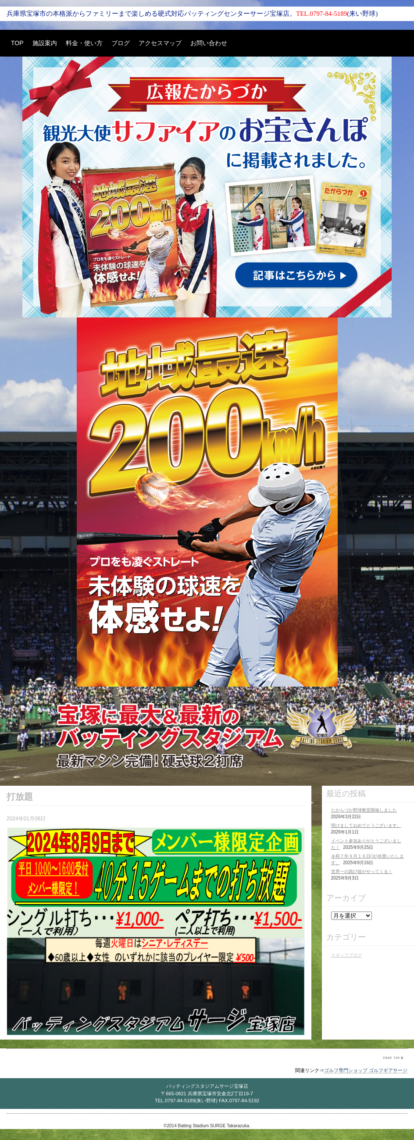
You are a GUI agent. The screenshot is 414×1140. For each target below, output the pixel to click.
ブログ (120, 42)
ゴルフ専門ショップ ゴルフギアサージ (365, 1070)
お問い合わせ (208, 42)
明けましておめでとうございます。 (366, 825)
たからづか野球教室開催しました (364, 810)
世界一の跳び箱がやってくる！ (362, 871)
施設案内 (44, 42)
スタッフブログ (346, 955)
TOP (17, 42)
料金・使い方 (84, 42)
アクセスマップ (160, 42)
